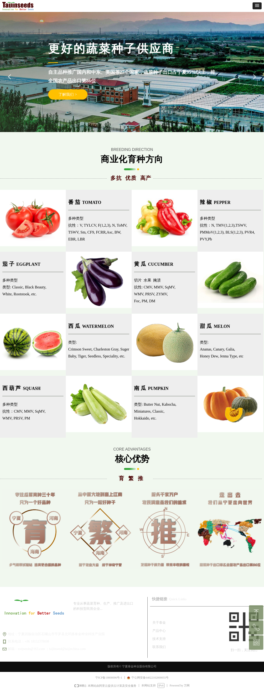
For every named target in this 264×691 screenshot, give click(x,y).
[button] (257, 5)
